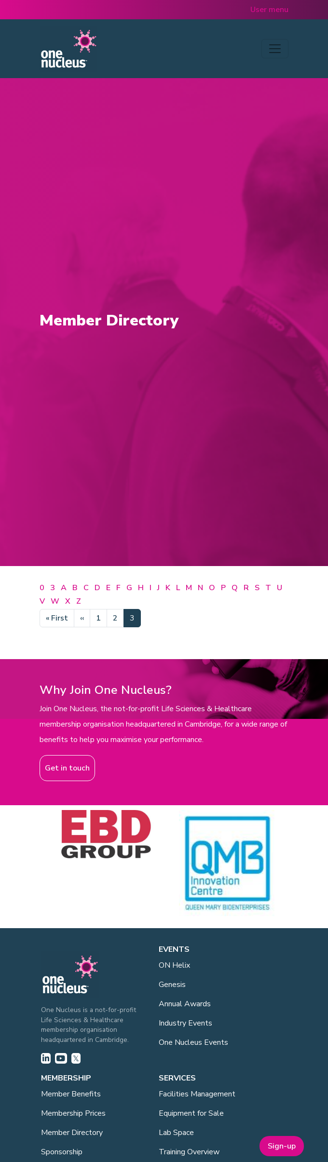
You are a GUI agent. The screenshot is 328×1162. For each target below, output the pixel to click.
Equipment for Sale (191, 1113)
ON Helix (174, 965)
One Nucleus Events (193, 1042)
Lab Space (176, 1132)
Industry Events (185, 1023)
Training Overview (189, 1152)
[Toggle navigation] (274, 48)
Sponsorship (61, 1152)
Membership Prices (73, 1113)
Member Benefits (71, 1094)
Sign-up (282, 1146)
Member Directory (72, 1132)
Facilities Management (197, 1094)
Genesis (172, 984)
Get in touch (67, 768)
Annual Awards (185, 1004)
